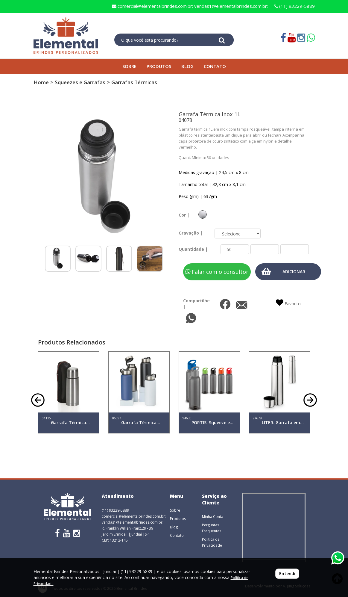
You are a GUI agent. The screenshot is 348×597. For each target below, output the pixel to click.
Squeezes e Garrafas (80, 82)
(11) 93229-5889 (294, 6)
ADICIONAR (293, 271)
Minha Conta (212, 516)
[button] (38, 399)
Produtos (178, 518)
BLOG (187, 66)
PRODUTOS (159, 66)
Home (41, 82)
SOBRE (129, 66)
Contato (177, 535)
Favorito (288, 302)
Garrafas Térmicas (134, 82)
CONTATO (215, 66)
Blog (174, 527)
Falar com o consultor (216, 271)
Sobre (175, 510)
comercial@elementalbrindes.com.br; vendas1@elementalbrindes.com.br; (190, 6)
